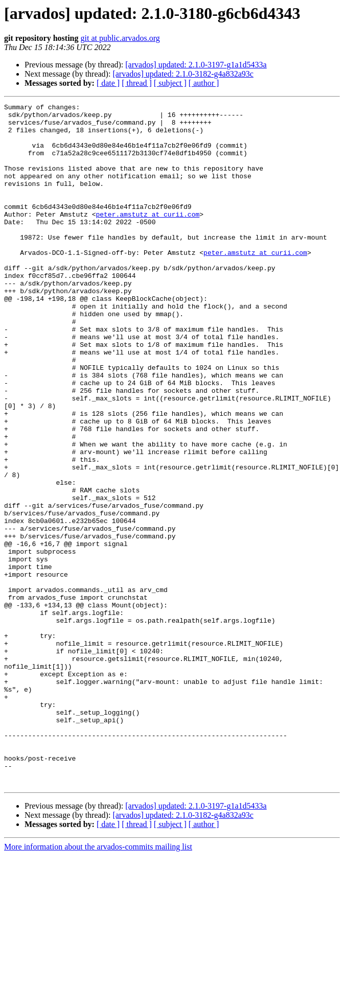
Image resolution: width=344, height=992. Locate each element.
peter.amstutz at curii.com (147, 237)
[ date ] (108, 83)
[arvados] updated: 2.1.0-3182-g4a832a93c (182, 73)
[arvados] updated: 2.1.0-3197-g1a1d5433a (195, 64)
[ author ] (204, 83)
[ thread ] (137, 83)
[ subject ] (170, 83)
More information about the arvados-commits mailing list (98, 983)
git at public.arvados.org (119, 38)
